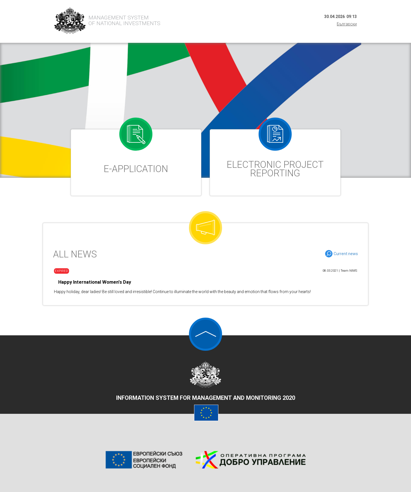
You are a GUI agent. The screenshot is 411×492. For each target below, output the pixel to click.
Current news (346, 253)
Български (347, 24)
